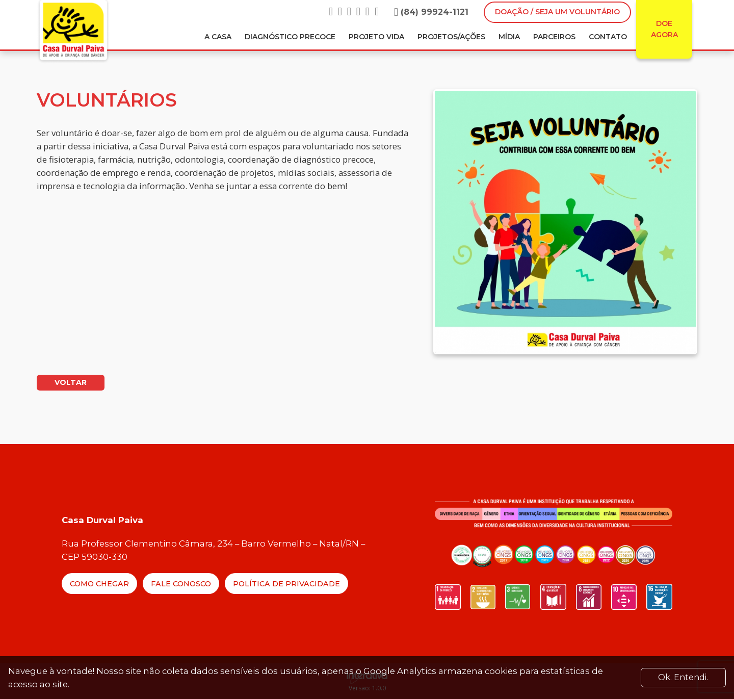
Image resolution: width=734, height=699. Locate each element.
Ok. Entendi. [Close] (683, 677)
